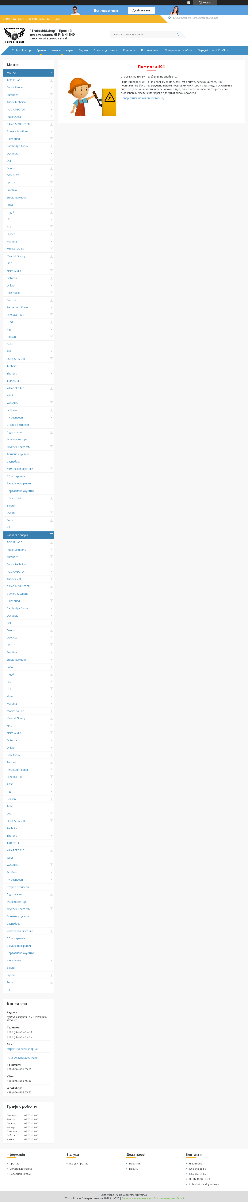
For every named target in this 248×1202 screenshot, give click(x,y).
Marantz (12, 241)
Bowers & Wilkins (17, 131)
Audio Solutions (16, 87)
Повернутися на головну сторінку (142, 98)
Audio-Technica (16, 102)
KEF (9, 227)
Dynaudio (12, 153)
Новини (134, 1168)
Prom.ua (142, 1194)
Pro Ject (11, 300)
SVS (9, 351)
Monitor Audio (15, 248)
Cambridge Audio (17, 146)
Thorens (12, 373)
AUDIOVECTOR (16, 109)
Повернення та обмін (179, 50)
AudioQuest (14, 116)
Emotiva (12, 190)
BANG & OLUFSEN (18, 124)
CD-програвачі (16, 476)
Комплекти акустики (20, 469)
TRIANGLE (13, 381)
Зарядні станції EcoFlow (213, 50)
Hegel (10, 212)
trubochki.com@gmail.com (204, 1184)
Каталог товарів (62, 50)
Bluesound (13, 139)
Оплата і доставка (105, 50)
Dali (9, 160)
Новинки (134, 1163)
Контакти (129, 50)
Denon (11, 168)
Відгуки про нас (78, 1163)
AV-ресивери (15, 417)
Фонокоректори (17, 439)
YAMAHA (12, 403)
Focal (10, 204)
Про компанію (150, 50)
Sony (10, 520)
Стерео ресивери (18, 425)
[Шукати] (177, 34)
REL (9, 329)
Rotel (10, 344)
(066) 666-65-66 (197, 1174)
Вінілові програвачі (19, 483)
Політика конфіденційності (169, 1198)
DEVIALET (13, 175)
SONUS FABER (16, 359)
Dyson (11, 513)
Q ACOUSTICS (15, 315)
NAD (10, 263)
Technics (12, 366)
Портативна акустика (21, 491)
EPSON (11, 183)
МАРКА (11, 72)
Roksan (11, 337)
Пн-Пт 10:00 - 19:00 (199, 1179)
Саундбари (14, 461)
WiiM (10, 395)
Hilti (9, 527)
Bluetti (11, 505)
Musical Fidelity (16, 256)
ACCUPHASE (14, 80)
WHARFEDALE (15, 388)
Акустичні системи (18, 447)
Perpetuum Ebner (17, 307)
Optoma (12, 278)
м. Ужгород (195, 1163)
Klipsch (11, 234)
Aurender (12, 95)
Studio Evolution (17, 197)
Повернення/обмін (21, 1174)
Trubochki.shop (21, 50)
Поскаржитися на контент (136, 1198)
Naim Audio (14, 271)
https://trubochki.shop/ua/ (23, 1049)
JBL (9, 219)
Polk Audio (13, 292)
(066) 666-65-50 (197, 1168)
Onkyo (11, 285)
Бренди (41, 50)
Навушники (14, 498)
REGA (10, 322)
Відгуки (83, 50)
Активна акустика (18, 454)
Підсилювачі (14, 432)
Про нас (14, 1163)
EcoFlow (12, 410)
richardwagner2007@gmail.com (23, 1057)
